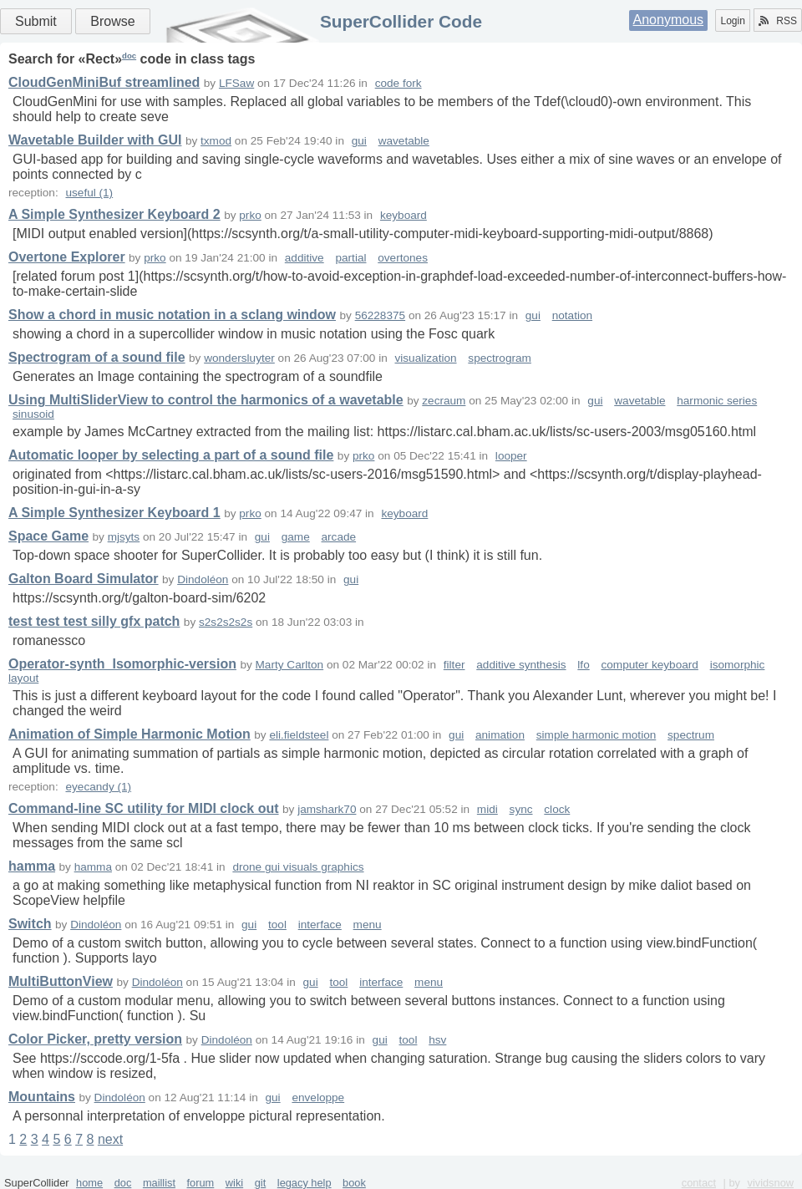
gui (359, 141)
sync (521, 809)
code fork (398, 83)
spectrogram (499, 358)
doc (129, 55)
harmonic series (717, 400)
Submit (36, 21)
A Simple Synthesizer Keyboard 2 (114, 214)
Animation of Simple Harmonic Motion (129, 734)
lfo (583, 664)
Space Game (48, 536)
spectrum (690, 735)
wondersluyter (239, 358)
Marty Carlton (290, 664)
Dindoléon (202, 579)
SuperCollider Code (401, 21)
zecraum (443, 400)
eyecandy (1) (98, 786)
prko (250, 215)
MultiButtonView (60, 981)
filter (454, 664)
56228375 (380, 315)
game (296, 537)
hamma (31, 866)
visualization (426, 358)
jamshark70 (326, 809)
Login (732, 21)
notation (572, 315)
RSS (778, 21)
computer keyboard (649, 664)
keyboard (403, 215)
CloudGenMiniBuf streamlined (104, 82)
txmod (215, 141)
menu (367, 924)
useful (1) (89, 192)
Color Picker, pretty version (95, 1039)
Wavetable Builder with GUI (94, 140)
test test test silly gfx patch (94, 621)
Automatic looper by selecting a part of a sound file (170, 455)
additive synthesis (521, 664)
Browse (112, 21)
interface (320, 924)
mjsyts (124, 537)
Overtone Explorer (66, 257)
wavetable (403, 141)
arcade (339, 537)
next (110, 1139)
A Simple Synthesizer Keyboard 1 (114, 513)
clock (557, 809)
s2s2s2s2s (225, 622)
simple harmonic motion (596, 735)
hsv (437, 1040)
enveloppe (318, 1097)
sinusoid (33, 414)
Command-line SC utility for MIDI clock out (143, 808)
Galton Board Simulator (83, 579)
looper (511, 456)
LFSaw (236, 83)
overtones (403, 258)
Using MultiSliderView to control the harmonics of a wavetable (206, 400)
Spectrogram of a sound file (96, 357)
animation (500, 735)
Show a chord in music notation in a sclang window (172, 314)
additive (304, 258)
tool (277, 924)
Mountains (41, 1097)
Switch (30, 924)
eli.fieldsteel (298, 735)
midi (487, 809)
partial (350, 258)
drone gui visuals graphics (297, 867)
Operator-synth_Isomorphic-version (122, 664)
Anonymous (668, 20)
